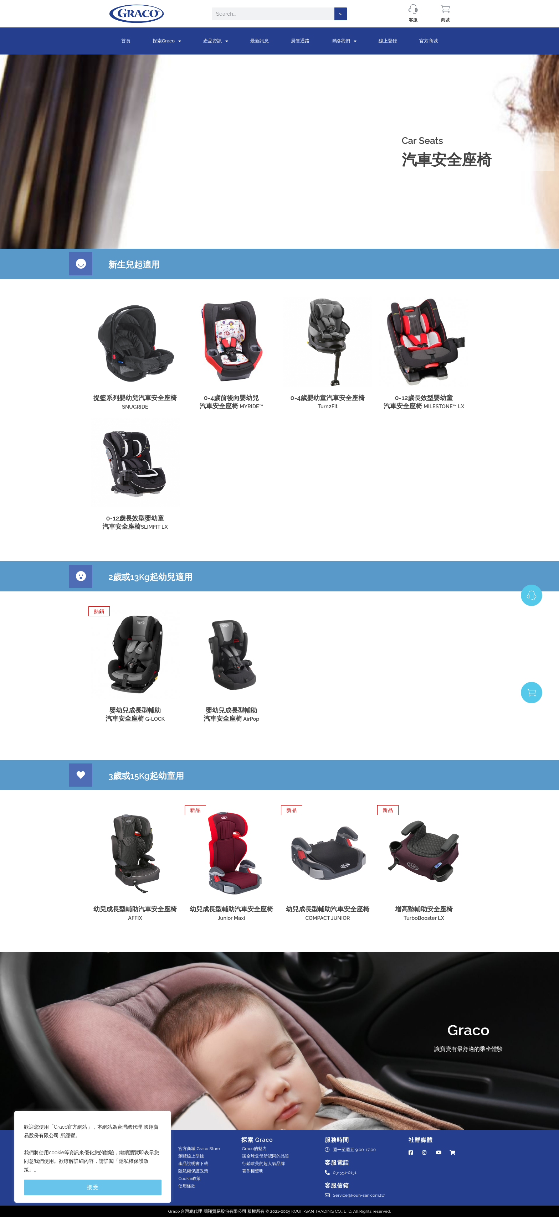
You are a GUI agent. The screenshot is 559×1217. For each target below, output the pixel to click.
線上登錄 (388, 40)
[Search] (340, 13)
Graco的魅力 (254, 1148)
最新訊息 (259, 40)
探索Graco (167, 41)
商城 (445, 19)
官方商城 (428, 40)
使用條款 (186, 1186)
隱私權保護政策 (193, 1171)
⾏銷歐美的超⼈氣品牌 (263, 1163)
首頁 (125, 40)
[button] (99, 611)
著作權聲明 (252, 1171)
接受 (93, 1187)
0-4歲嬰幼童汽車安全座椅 (328, 401)
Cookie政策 (189, 1178)
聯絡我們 (344, 41)
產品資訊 (215, 41)
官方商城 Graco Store (199, 1148)
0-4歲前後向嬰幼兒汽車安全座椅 (231, 402)
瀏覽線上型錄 (191, 1156)
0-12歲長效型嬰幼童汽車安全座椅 (424, 402)
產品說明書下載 (193, 1163)
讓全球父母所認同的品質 (265, 1156)
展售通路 (300, 40)
